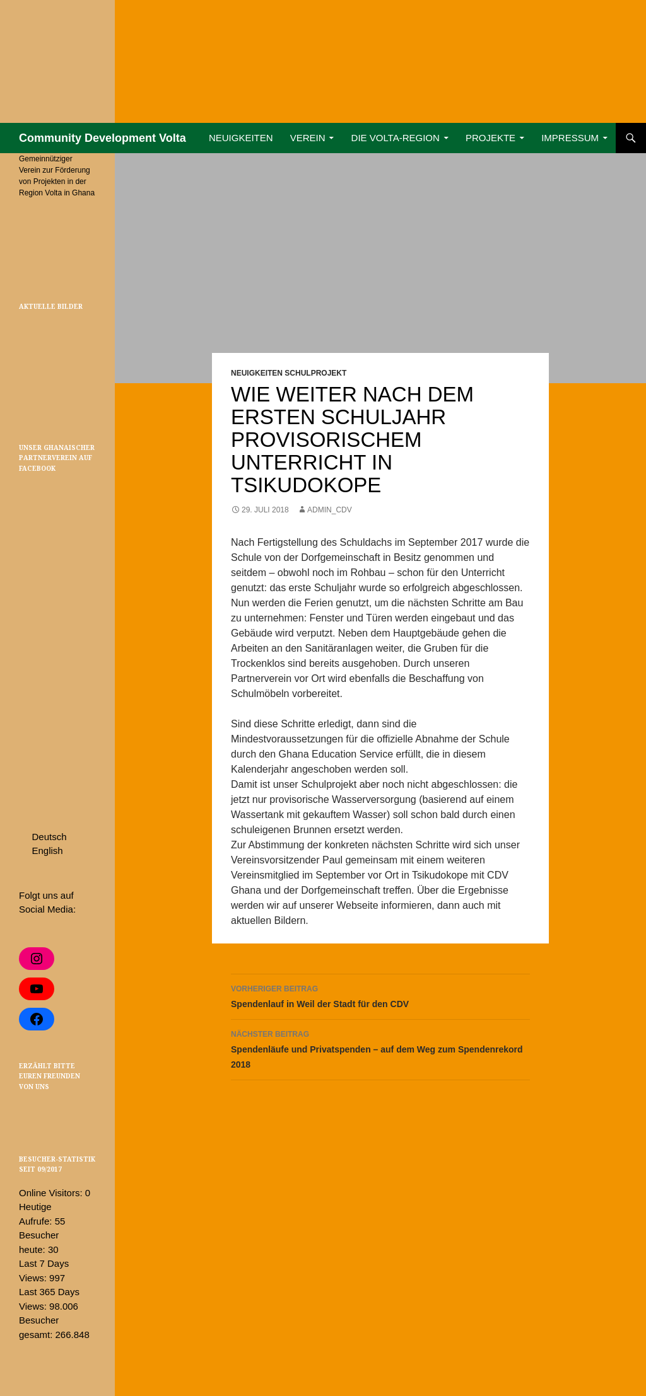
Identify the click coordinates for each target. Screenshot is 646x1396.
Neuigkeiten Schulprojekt (288, 373)
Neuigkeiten (241, 137)
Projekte (490, 137)
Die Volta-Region (395, 137)
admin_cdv (329, 509)
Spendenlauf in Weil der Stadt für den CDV (380, 995)
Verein (308, 137)
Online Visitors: (52, 1192)
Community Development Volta (102, 138)
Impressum (570, 137)
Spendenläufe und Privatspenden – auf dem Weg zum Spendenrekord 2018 (380, 1048)
